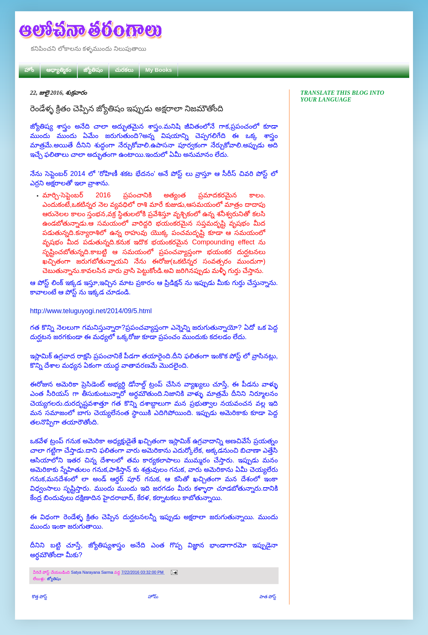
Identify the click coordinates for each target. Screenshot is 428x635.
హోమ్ (153, 596)
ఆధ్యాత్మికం (58, 70)
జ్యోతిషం (93, 70)
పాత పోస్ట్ (267, 596)
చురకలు (124, 70)
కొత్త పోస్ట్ (39, 596)
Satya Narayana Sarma (92, 572)
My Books (158, 70)
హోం (29, 70)
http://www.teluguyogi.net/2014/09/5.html (91, 311)
